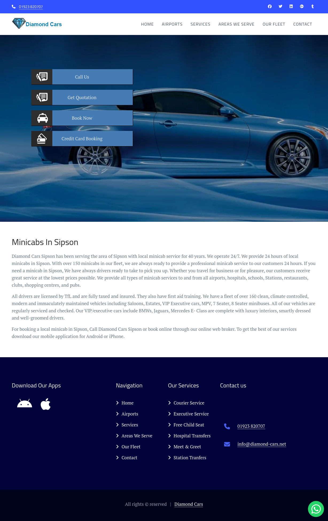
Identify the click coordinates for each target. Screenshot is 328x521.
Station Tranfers (187, 457)
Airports (172, 24)
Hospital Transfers (189, 436)
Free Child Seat (186, 425)
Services (200, 24)
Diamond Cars (188, 504)
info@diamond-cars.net (261, 444)
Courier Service (186, 403)
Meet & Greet (184, 447)
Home (147, 24)
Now (82, 118)
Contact (302, 24)
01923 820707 (31, 6)
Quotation (82, 97)
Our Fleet (274, 24)
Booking (82, 138)
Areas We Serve (236, 24)
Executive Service (188, 414)
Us (82, 77)
